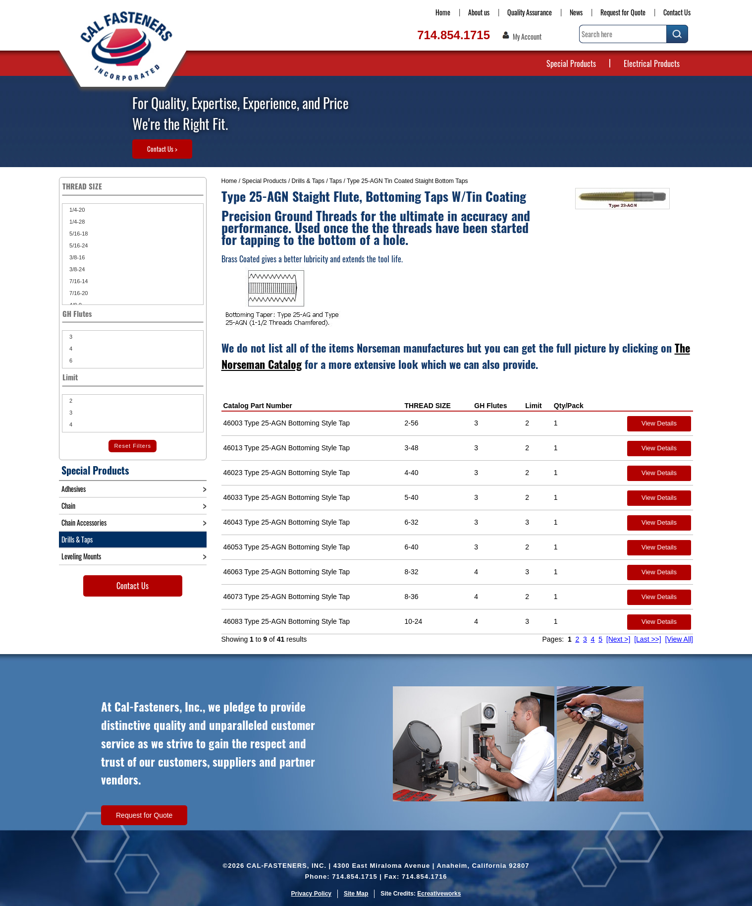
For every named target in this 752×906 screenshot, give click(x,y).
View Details (659, 423)
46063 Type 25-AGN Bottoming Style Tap (286, 572)
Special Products (571, 63)
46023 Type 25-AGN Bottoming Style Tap (286, 473)
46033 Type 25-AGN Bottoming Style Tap (286, 497)
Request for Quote (622, 12)
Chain (68, 505)
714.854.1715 (453, 35)
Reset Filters (132, 446)
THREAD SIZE (428, 406)
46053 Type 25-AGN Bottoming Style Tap (286, 547)
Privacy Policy (311, 893)
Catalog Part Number (257, 406)
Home (442, 12)
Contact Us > (162, 149)
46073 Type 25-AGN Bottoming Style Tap (286, 597)
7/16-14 (78, 281)
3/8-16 (76, 257)
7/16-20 (78, 293)
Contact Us (677, 12)
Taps (335, 181)
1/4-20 (76, 210)
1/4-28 (76, 222)
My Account (527, 37)
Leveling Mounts (81, 556)
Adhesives (73, 488)
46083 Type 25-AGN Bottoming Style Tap (286, 621)
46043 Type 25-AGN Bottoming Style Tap (286, 522)
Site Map (356, 893)
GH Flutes (490, 406)
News (576, 12)
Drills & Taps (308, 181)
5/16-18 (78, 234)
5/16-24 (78, 245)
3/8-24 (76, 269)
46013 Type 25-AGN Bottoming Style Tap (286, 448)
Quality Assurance (529, 12)
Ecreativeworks (439, 893)
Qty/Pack (569, 406)
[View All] (679, 639)
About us (478, 12)
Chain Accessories (84, 522)
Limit (533, 406)
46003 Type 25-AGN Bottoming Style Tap (286, 423)
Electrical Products (652, 63)
